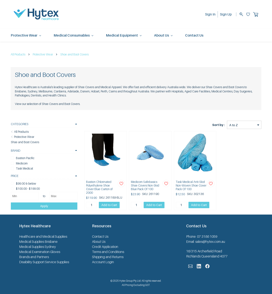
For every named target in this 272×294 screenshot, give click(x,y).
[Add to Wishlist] (116, 183)
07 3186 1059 (207, 235)
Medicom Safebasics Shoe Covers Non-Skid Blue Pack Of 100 (140, 185)
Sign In (210, 14)
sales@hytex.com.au (210, 241)
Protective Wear (43, 54)
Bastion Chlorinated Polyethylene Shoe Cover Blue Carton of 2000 (96, 185)
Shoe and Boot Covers (74, 54)
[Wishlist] (249, 14)
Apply (41, 206)
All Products (18, 54)
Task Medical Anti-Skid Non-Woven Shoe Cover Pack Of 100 (188, 185)
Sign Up (226, 14)
